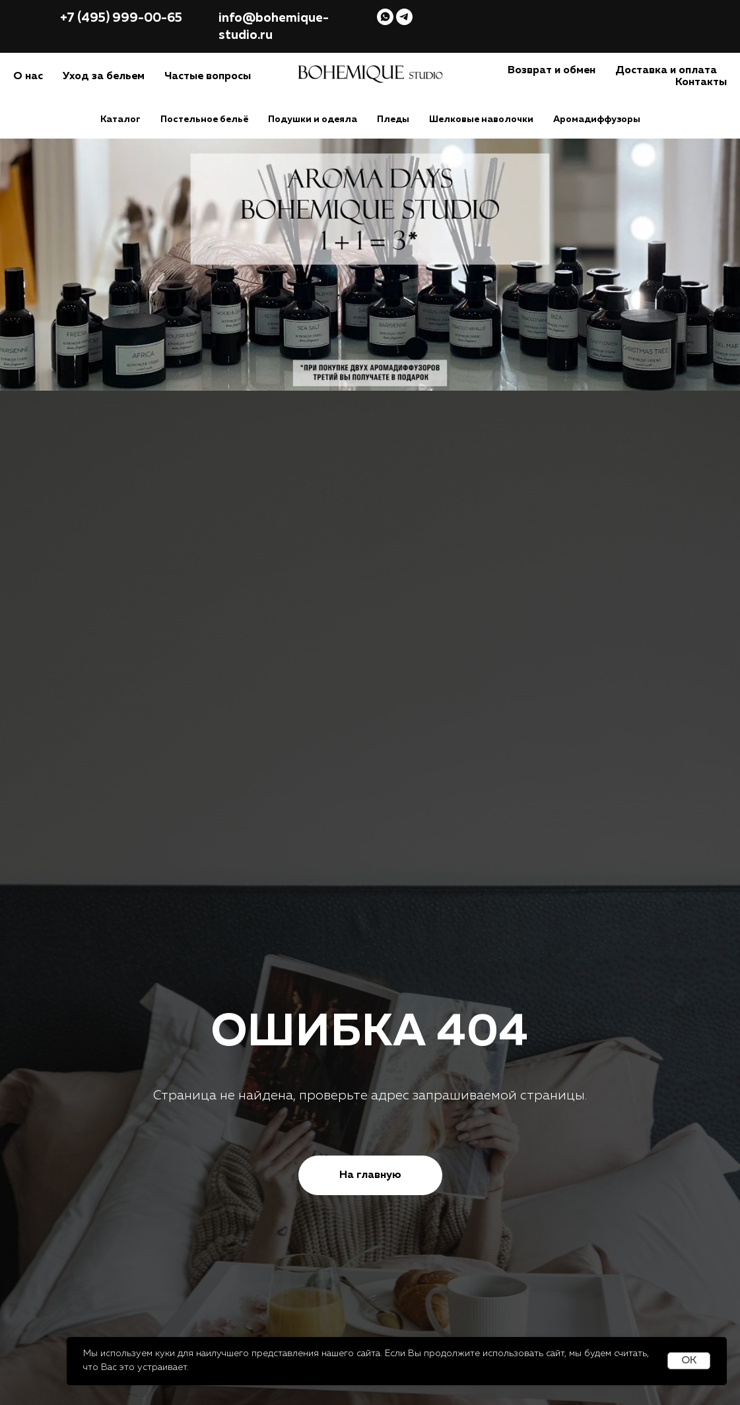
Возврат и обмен (551, 70)
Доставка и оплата (666, 70)
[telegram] (404, 17)
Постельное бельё (204, 119)
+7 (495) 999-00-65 (121, 18)
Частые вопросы (207, 76)
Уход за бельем (104, 76)
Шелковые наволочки (481, 119)
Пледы (393, 119)
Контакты (701, 82)
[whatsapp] (385, 17)
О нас (28, 76)
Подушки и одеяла (312, 119)
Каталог (120, 119)
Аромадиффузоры (596, 119)
